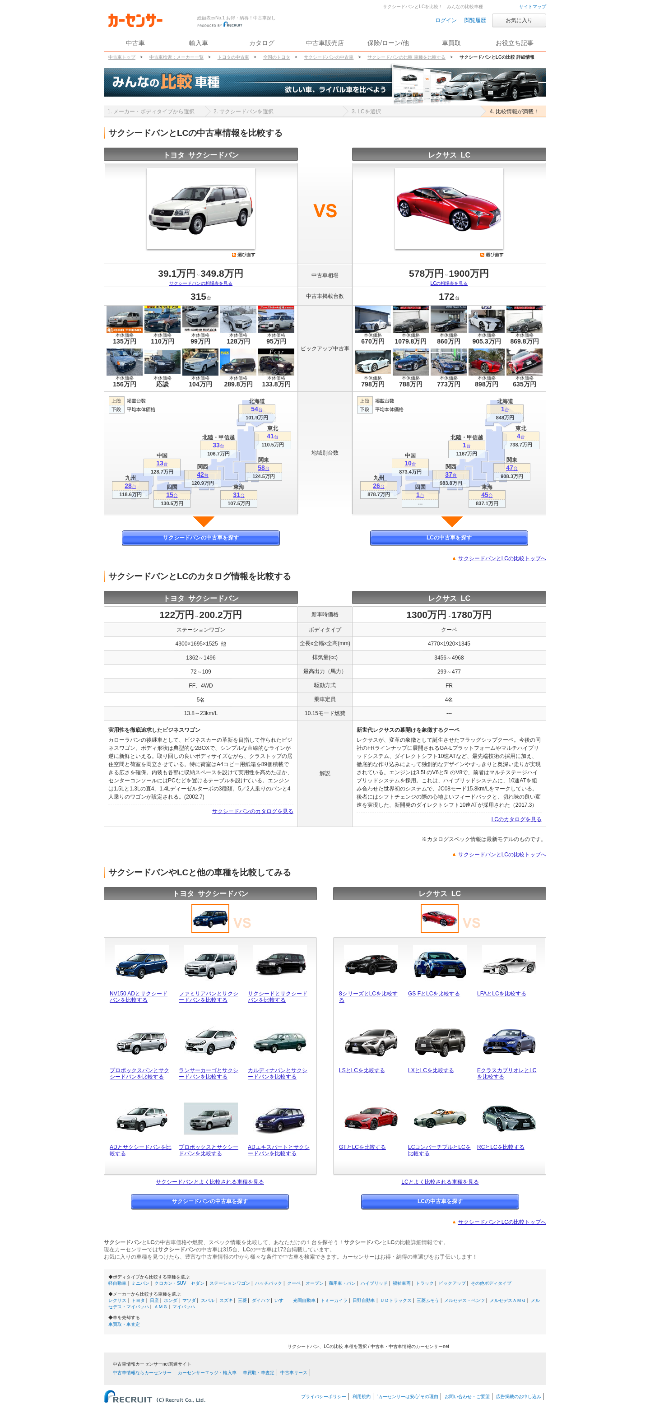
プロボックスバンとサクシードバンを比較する (139, 1073)
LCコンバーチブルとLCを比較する (439, 1150)
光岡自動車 (304, 1300)
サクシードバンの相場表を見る (200, 283)
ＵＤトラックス (396, 1300)
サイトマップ (532, 6)
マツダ (189, 1300)
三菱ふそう (428, 1300)
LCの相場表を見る (449, 283)
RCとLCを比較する (501, 1147)
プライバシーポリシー (323, 1396)
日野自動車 (364, 1300)
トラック (425, 1283)
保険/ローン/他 (388, 42)
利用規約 (362, 1396)
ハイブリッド (374, 1283)
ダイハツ (261, 1300)
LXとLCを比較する (431, 1070)
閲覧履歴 (475, 20)
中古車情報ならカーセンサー (142, 1372)
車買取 (451, 42)
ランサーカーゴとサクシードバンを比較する (208, 1073)
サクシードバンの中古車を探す (201, 538)
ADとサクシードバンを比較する (141, 1150)
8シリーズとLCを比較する (368, 996)
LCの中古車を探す (449, 538)
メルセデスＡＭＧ (508, 1300)
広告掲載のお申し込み (518, 1396)
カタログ (261, 42)
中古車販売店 (325, 42)
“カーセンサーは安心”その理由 (408, 1396)
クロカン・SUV (170, 1283)
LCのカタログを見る (517, 819)
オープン (315, 1283)
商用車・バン (342, 1283)
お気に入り (519, 20)
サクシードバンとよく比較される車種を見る (210, 1182)
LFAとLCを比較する (501, 993)
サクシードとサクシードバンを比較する (277, 996)
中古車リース (293, 1372)
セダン (197, 1283)
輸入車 (198, 42)
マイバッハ (183, 1306)
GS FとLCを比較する (434, 993)
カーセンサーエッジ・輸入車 (207, 1372)
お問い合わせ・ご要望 (467, 1396)
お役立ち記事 (515, 42)
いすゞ (281, 1300)
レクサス (117, 1300)
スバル (207, 1300)
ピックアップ (452, 1283)
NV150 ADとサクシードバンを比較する (138, 996)
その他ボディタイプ (491, 1283)
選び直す (243, 254)
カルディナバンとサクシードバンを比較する (277, 1073)
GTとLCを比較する (362, 1147)
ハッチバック (268, 1283)
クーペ (294, 1283)
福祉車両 (402, 1283)
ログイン (446, 20)
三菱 (242, 1300)
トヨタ (138, 1300)
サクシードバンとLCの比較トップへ (502, 558)
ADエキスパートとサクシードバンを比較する (279, 1150)
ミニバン (140, 1283)
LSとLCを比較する (362, 1070)
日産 (154, 1300)
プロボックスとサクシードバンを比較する (208, 1150)
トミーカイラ (334, 1300)
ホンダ (170, 1300)
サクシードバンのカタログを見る (252, 811)
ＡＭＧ (160, 1306)
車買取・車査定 (124, 1324)
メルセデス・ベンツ (464, 1300)
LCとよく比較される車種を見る (439, 1182)
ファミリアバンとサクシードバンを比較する (208, 996)
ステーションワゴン (229, 1283)
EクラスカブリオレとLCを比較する (506, 1073)
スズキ (226, 1300)
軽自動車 (117, 1283)
